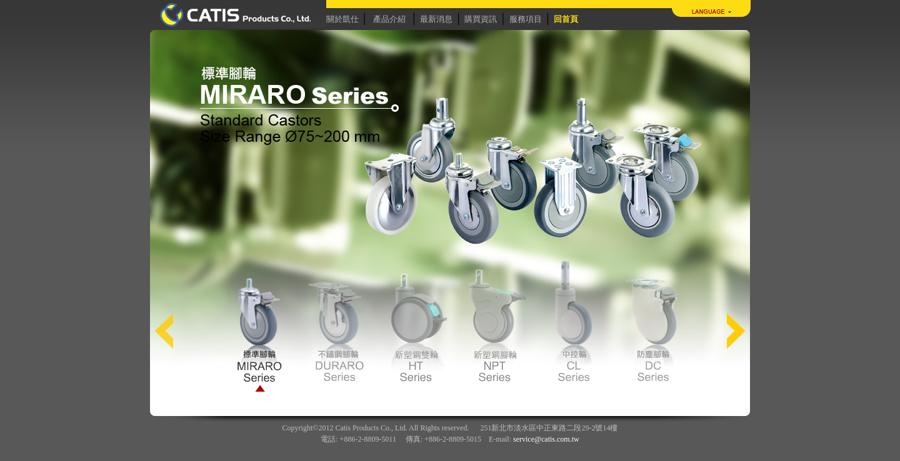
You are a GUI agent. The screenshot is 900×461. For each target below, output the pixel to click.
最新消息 (436, 19)
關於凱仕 (342, 19)
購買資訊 (480, 19)
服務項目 (525, 19)
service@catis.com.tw (546, 439)
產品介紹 (389, 19)
